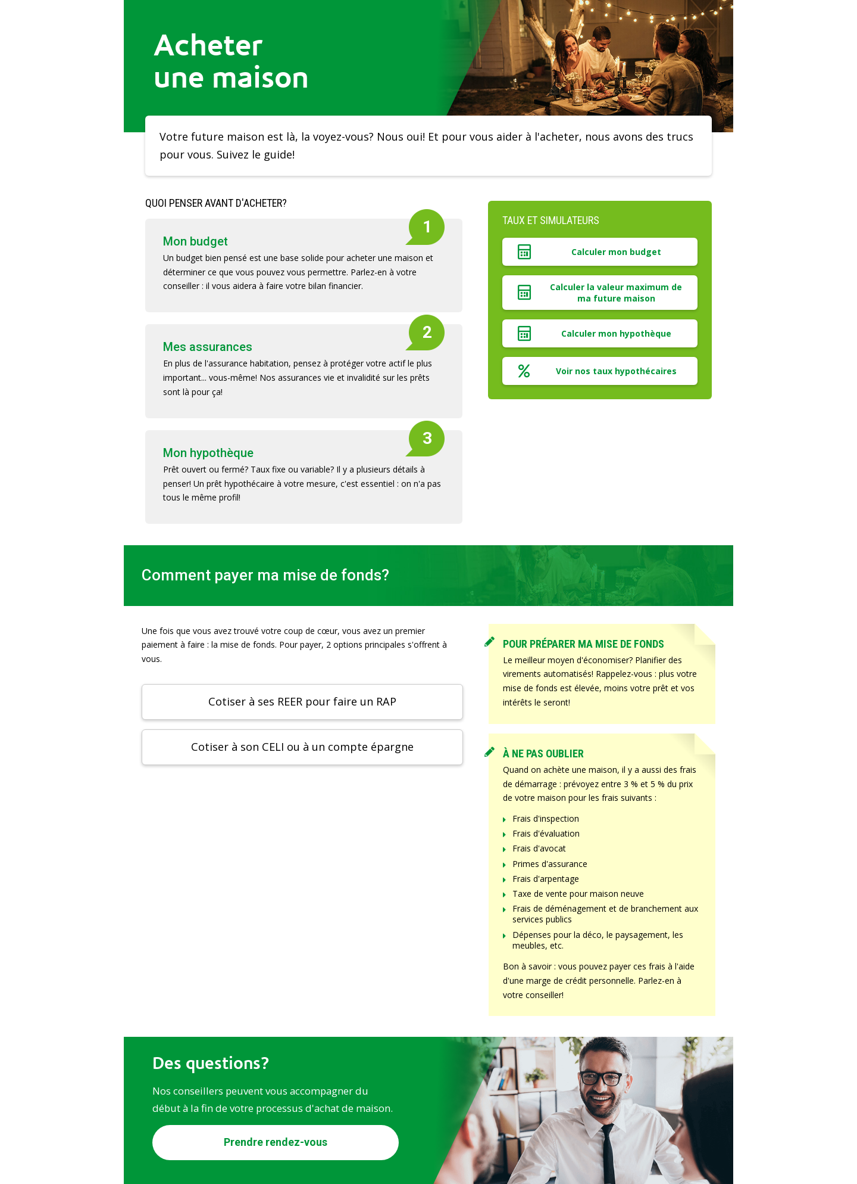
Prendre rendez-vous (275, 1142)
